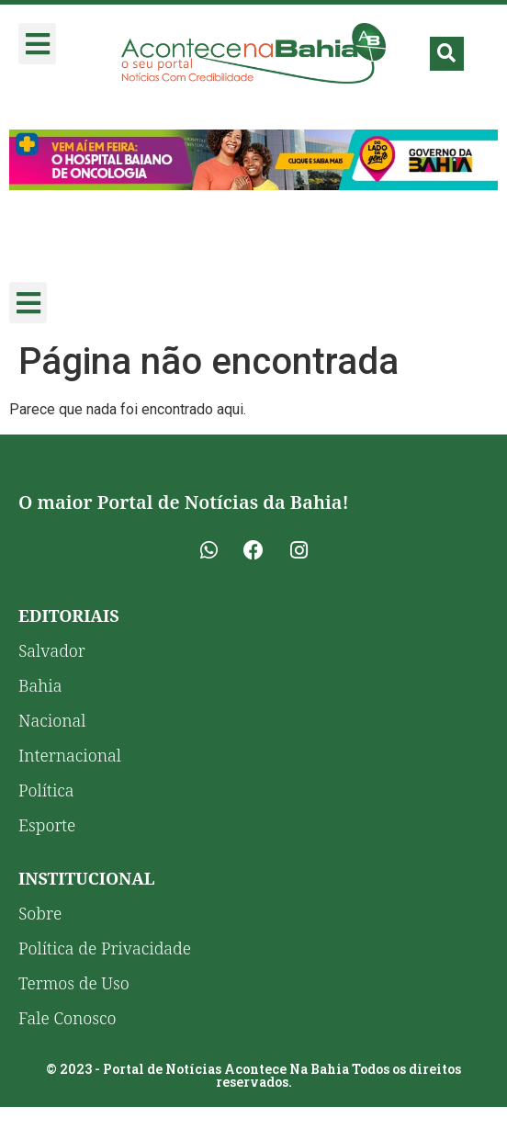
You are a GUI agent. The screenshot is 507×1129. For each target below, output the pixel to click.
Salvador (51, 650)
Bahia (40, 685)
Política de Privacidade (104, 948)
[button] (37, 43)
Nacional (51, 720)
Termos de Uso (74, 983)
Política (46, 790)
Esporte (46, 825)
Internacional (69, 755)
